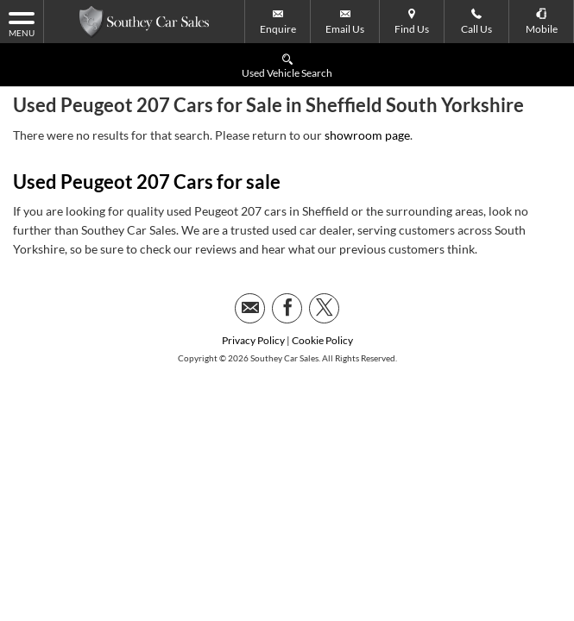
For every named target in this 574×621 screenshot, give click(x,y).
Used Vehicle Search (287, 65)
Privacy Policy (253, 297)
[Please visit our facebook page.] (287, 265)
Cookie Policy (322, 297)
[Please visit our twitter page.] (324, 265)
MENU (22, 23)
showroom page (367, 92)
